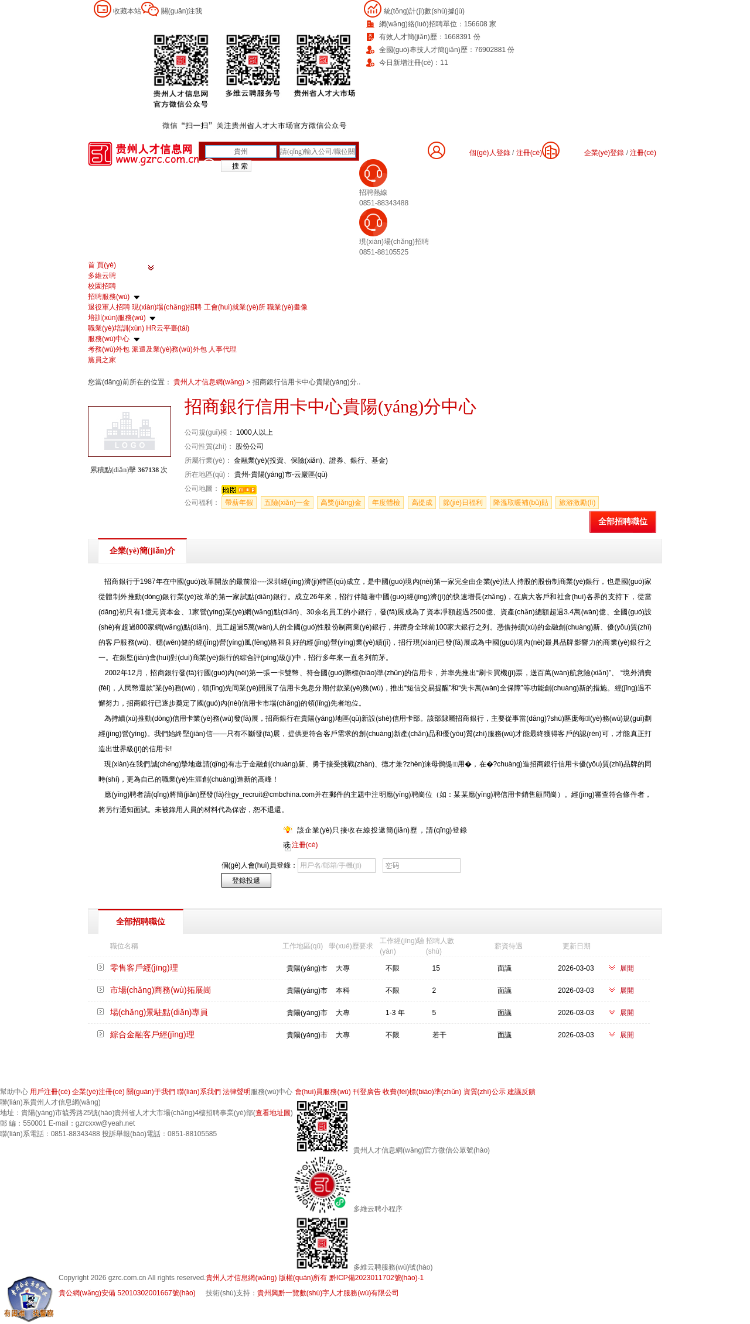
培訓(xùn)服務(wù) (117, 318)
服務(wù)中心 (108, 339)
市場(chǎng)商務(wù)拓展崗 (161, 990)
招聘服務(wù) (108, 297)
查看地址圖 (273, 1113)
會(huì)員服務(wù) (323, 1092)
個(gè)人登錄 (489, 153)
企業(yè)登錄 (604, 153)
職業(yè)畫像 (287, 307)
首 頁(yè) (102, 265)
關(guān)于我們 (151, 1092)
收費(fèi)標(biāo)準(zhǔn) (422, 1092)
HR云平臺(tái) (167, 328)
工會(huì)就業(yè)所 (234, 307)
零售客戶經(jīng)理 (144, 967)
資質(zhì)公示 (484, 1092)
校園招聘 (102, 286)
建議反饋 (521, 1092)
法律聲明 (237, 1092)
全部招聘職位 (622, 521)
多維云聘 (102, 275)
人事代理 (223, 349)
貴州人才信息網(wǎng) (209, 382)
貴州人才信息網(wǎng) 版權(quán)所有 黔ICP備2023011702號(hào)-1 (315, 1278)
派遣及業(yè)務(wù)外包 (169, 349)
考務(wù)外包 (108, 349)
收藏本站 (127, 11)
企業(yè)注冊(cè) (98, 1092)
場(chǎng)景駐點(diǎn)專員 (159, 1012)
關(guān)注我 (182, 11)
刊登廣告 (367, 1092)
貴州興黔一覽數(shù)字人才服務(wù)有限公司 (328, 1293)
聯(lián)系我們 (199, 1092)
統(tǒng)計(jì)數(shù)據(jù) (424, 11)
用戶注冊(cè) (50, 1092)
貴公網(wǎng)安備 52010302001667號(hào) (127, 1293)
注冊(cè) (643, 153)
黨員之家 (102, 360)
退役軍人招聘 (109, 307)
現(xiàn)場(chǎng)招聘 (167, 307)
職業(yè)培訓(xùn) (116, 328)
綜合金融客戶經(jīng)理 (152, 1034)
